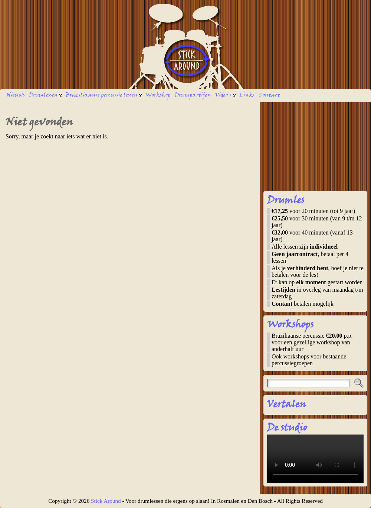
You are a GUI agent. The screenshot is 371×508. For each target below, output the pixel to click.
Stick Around (106, 501)
